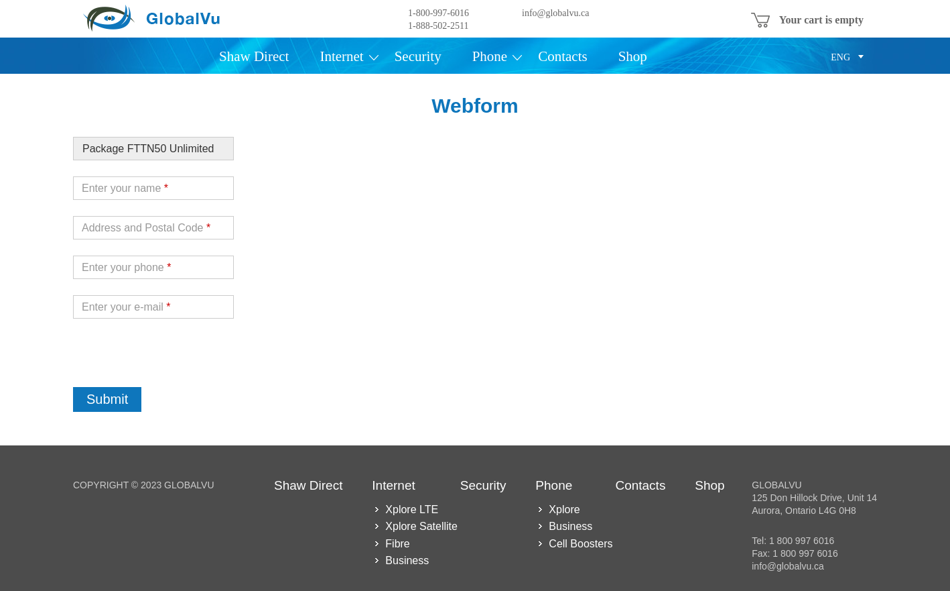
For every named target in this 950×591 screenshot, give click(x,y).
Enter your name (125, 188)
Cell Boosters (580, 543)
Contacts (563, 57)
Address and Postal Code (146, 227)
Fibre (397, 543)
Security (418, 57)
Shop (632, 57)
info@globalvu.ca (555, 13)
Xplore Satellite (421, 526)
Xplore (564, 509)
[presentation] (175, 361)
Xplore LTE (411, 509)
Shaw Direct (254, 57)
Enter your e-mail (126, 307)
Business (407, 560)
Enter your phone (126, 267)
